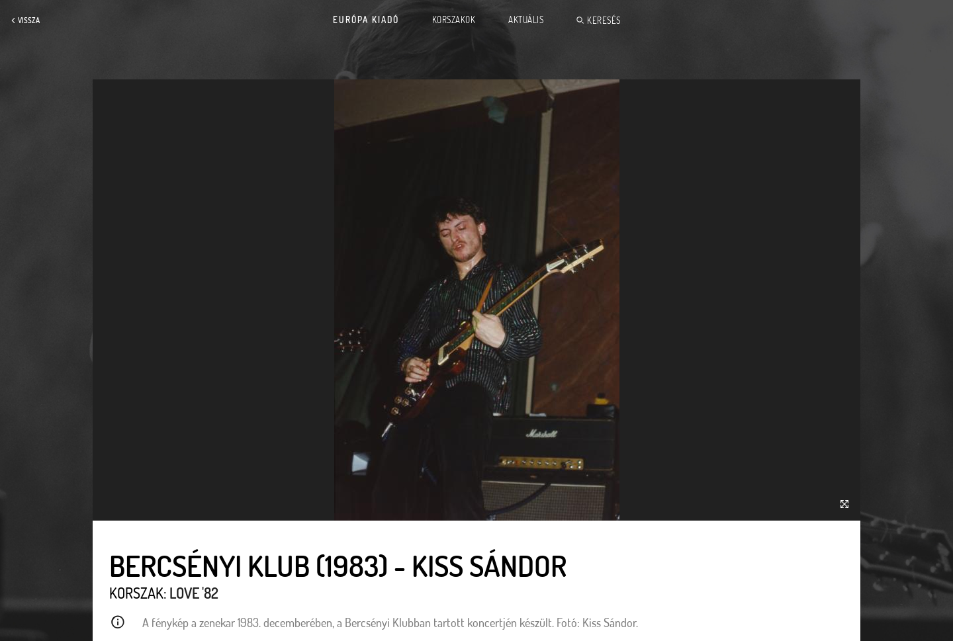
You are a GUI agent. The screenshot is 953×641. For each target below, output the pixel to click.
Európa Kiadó (366, 20)
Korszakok (454, 20)
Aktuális (525, 20)
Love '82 (193, 592)
